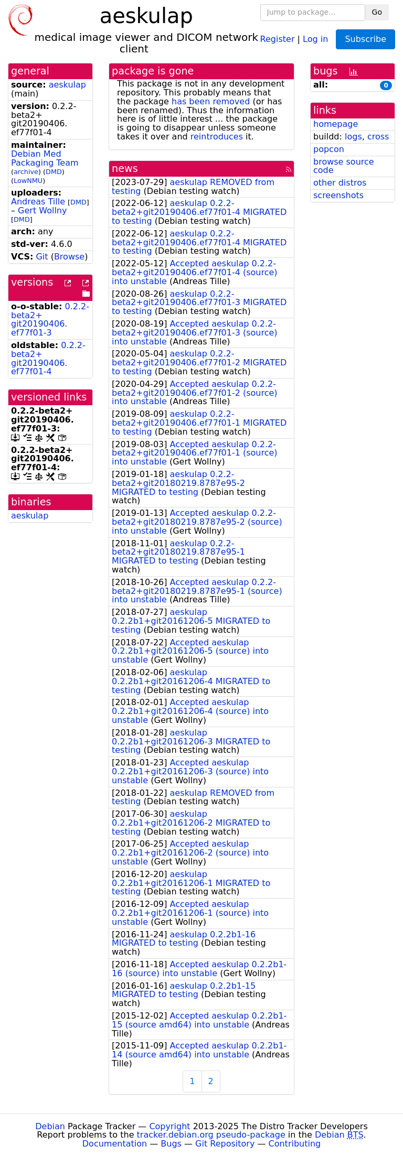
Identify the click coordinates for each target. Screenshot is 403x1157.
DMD (54, 172)
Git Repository (224, 1144)
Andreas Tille (38, 202)
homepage (335, 124)
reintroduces (216, 137)
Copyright (169, 1126)
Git (42, 257)
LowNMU (28, 181)
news (125, 169)
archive (26, 172)
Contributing (295, 1144)
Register (277, 39)
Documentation (114, 1144)
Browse (69, 257)
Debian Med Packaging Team (45, 158)
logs (353, 137)
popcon (328, 149)
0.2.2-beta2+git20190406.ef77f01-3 (50, 319)
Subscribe (365, 39)
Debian (50, 1126)
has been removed (211, 101)
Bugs (171, 1144)
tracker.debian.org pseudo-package (211, 1135)
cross (378, 137)
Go (377, 12)
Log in (315, 39)
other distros (339, 183)
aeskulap (67, 85)
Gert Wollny (42, 210)
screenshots (338, 195)
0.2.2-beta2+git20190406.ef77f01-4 (48, 358)
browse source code (343, 166)
